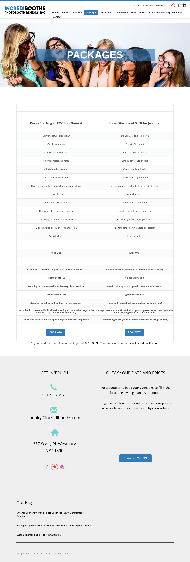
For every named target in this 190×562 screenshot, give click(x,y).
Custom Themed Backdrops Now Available (38, 534)
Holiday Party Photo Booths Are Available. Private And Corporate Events (53, 525)
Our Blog (25, 502)
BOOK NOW (56, 332)
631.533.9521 (136, 5)
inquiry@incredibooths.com (156, 5)
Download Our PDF (135, 458)
